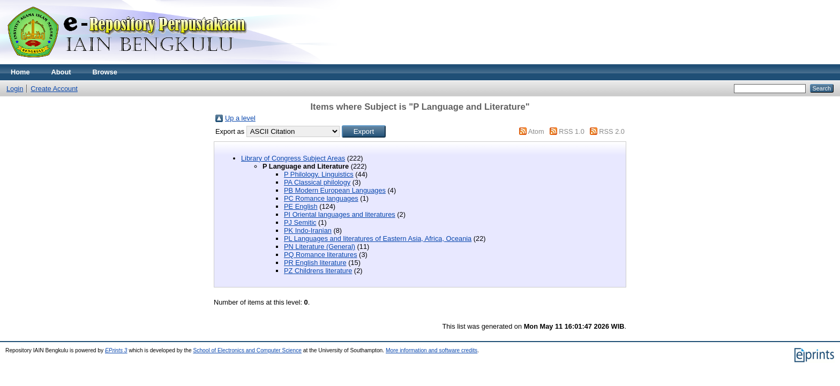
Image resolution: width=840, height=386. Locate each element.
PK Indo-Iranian (308, 230)
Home (20, 72)
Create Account (54, 89)
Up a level (240, 118)
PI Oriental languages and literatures (339, 214)
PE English (301, 206)
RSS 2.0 (612, 131)
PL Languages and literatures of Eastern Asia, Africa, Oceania (377, 238)
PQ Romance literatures (320, 255)
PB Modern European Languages (335, 190)
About (61, 72)
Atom (536, 131)
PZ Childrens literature (318, 271)
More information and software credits (431, 350)
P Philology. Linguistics (319, 174)
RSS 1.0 (571, 131)
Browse (105, 72)
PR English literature (315, 263)
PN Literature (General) (319, 247)
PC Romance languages (321, 198)
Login (14, 89)
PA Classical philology (317, 182)
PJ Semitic (300, 222)
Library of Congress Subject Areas (293, 158)
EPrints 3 (116, 350)
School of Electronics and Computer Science (247, 350)
